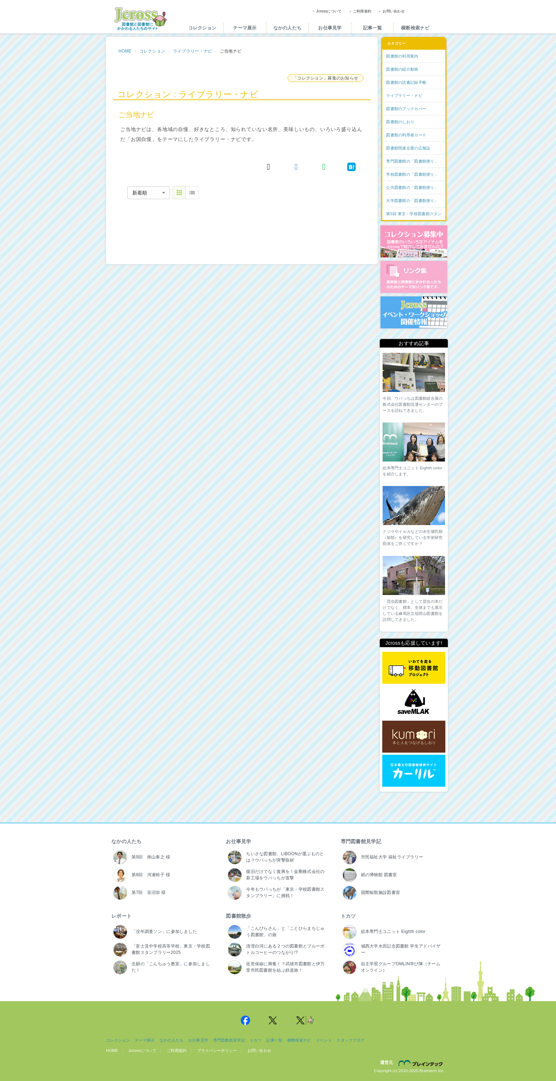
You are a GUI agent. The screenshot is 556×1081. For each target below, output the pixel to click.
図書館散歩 (238, 916)
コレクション (202, 28)
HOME (125, 51)
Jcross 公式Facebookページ (245, 1020)
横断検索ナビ (415, 28)
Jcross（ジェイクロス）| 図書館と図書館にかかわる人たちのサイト (140, 18)
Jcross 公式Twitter (273, 1020)
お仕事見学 (329, 28)
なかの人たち (287, 28)
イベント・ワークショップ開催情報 (413, 312)
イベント (324, 1040)
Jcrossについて (329, 11)
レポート (121, 916)
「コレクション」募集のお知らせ (325, 78)
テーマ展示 (244, 28)
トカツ (348, 916)
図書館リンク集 (413, 277)
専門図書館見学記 (361, 841)
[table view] (192, 192)
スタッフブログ (351, 1040)
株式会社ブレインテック (422, 1063)
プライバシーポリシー (217, 1050)
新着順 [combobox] (139, 193)
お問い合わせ (394, 11)
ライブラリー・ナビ (192, 51)
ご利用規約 (362, 11)
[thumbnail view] (179, 192)
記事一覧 (372, 28)
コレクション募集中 (413, 241)
